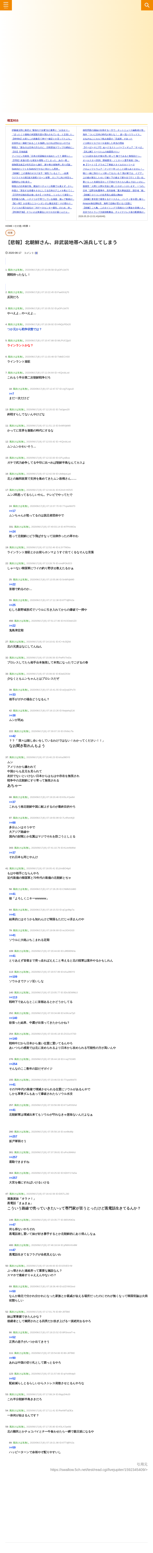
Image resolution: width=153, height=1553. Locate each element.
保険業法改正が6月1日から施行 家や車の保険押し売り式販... (39, 164)
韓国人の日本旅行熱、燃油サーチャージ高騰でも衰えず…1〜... (40, 186)
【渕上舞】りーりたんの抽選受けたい (99, 151)
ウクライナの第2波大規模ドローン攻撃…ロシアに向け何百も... (40, 177)
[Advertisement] (76, 1504)
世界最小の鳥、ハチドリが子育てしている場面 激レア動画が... (40, 199)
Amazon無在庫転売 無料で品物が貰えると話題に (105, 203)
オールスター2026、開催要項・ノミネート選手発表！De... (109, 160)
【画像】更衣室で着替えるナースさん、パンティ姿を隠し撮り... (111, 199)
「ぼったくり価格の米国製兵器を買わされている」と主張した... (40, 134)
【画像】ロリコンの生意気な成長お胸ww (100, 195)
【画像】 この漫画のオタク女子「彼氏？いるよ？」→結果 (38, 173)
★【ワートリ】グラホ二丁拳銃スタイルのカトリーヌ (106, 164)
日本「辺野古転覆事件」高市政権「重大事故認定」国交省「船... (111, 190)
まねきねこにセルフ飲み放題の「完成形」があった (105, 139)
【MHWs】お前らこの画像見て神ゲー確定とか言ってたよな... (39, 139)
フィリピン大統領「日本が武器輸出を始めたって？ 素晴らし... (40, 156)
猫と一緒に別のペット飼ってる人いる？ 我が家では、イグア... (111, 173)
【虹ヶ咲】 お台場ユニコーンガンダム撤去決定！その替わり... (40, 203)
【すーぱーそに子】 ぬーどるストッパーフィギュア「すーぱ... (111, 147)
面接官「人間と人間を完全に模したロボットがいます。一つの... (111, 186)
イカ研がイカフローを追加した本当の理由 (101, 143)
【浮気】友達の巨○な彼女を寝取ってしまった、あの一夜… (38, 160)
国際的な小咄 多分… (19, 182)
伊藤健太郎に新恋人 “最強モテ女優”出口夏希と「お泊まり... (38, 130)
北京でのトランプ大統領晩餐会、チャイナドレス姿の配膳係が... (111, 212)
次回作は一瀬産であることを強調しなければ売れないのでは (38, 143)
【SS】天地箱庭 (17, 151)
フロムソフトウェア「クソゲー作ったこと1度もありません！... (111, 169)
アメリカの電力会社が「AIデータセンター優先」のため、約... (39, 207)
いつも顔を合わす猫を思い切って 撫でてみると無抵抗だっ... (109, 156)
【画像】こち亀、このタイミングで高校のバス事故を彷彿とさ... (111, 207)
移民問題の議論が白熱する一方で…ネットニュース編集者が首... (111, 130)
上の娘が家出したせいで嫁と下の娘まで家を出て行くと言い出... (111, 177)
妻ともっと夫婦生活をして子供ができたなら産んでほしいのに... (111, 182)
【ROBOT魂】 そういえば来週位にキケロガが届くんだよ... (38, 212)
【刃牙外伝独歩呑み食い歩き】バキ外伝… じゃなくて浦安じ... (40, 195)
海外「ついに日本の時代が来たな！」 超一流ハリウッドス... (109, 134)
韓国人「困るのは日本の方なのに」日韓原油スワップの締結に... (40, 147)
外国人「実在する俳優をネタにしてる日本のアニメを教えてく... (40, 190)
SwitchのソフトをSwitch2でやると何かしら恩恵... (33, 169)
